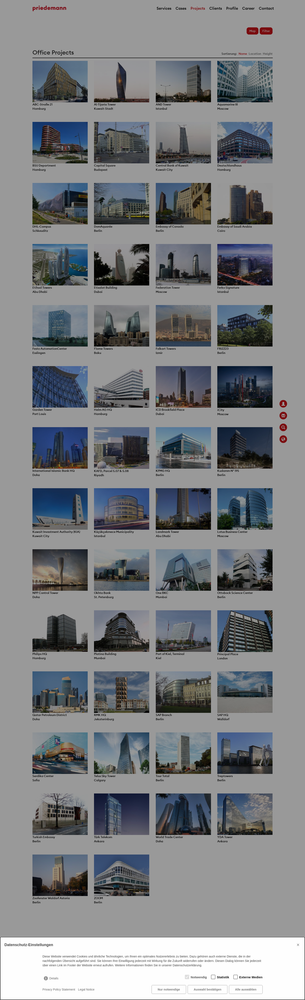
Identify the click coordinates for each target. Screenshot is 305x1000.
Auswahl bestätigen (207, 989)
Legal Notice (86, 989)
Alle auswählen (245, 989)
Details (53, 978)
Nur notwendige (169, 989)
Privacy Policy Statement (59, 989)
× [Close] (298, 945)
